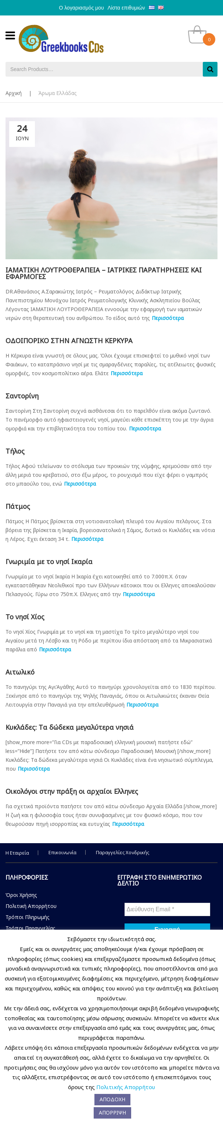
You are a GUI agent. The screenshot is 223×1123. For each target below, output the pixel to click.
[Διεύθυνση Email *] (168, 909)
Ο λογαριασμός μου (81, 8)
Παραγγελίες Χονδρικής (122, 852)
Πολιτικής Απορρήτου (125, 1087)
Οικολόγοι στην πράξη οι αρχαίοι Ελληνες (72, 791)
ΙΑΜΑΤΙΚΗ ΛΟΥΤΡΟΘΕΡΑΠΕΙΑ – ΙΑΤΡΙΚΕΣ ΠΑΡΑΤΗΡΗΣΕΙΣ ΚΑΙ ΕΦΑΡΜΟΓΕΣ (104, 273)
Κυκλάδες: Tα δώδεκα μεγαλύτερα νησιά (70, 727)
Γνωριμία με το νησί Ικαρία (49, 561)
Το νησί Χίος (25, 616)
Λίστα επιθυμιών (126, 8)
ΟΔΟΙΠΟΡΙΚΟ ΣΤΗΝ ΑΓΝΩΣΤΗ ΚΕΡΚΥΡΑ (69, 340)
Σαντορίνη (22, 395)
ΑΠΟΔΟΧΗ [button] (112, 1099)
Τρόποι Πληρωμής (28, 916)
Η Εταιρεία (17, 852)
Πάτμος (18, 506)
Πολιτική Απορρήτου (31, 905)
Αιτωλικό (20, 672)
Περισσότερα (168, 317)
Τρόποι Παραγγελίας (30, 928)
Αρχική (14, 92)
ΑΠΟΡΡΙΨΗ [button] (112, 1112)
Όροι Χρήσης (21, 894)
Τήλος (15, 451)
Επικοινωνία (62, 852)
